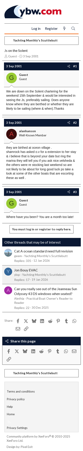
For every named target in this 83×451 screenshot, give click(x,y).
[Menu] (9, 29)
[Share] (69, 66)
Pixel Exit (27, 447)
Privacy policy (16, 399)
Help (10, 406)
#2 (75, 122)
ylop (17, 274)
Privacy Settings (17, 428)
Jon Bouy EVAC (26, 270)
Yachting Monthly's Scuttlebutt (46, 256)
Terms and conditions (21, 391)
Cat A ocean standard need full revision (43, 251)
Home (11, 414)
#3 (75, 192)
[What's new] (64, 28)
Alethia (19, 298)
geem (18, 256)
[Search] (73, 28)
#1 (75, 66)
